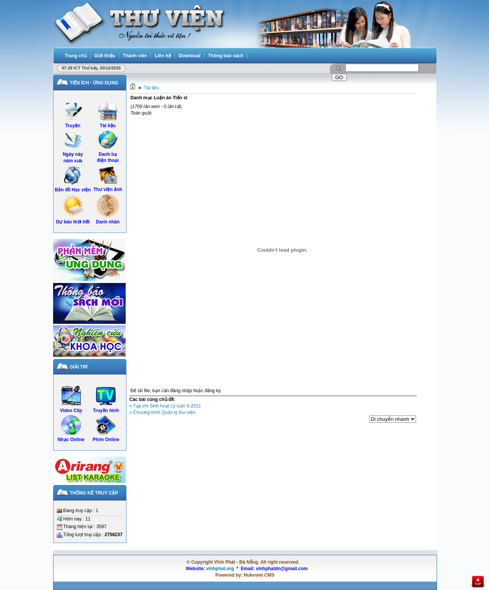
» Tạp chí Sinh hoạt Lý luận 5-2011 (165, 406)
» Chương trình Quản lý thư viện (163, 412)
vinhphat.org (220, 568)
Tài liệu (151, 88)
